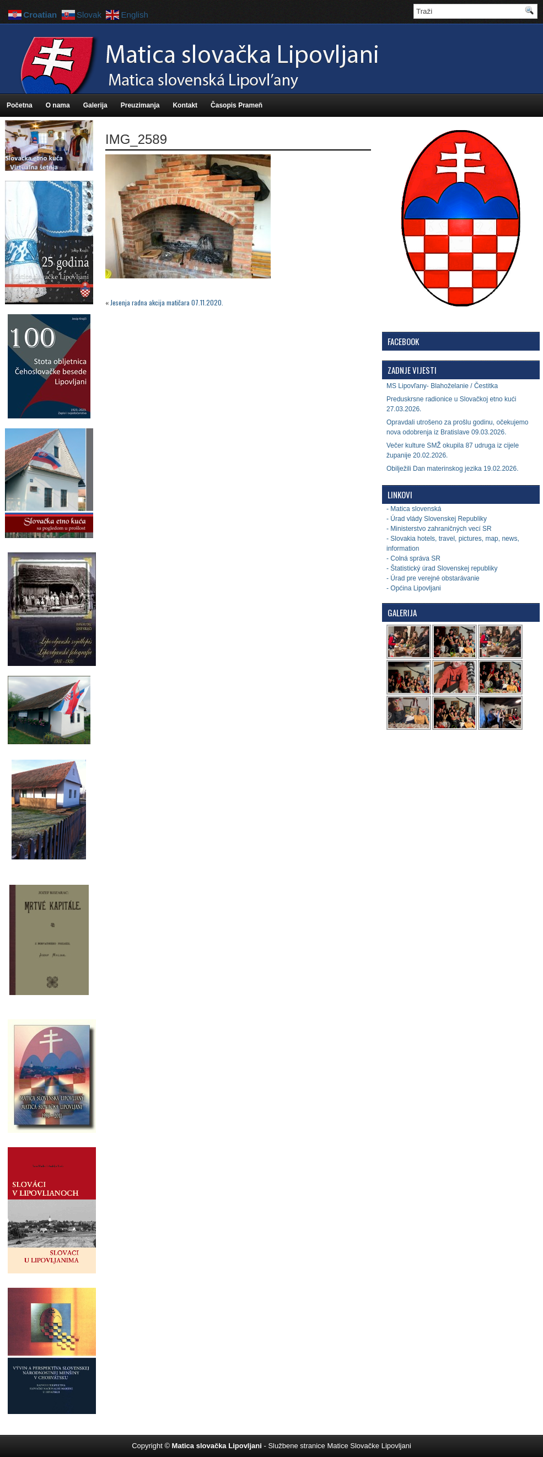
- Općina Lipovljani (413, 588)
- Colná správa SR (413, 558)
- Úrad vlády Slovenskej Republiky (436, 519)
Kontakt (185, 105)
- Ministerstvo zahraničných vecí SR (439, 529)
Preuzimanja (140, 105)
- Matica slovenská (413, 509)
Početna (20, 105)
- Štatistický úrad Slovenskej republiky (441, 568)
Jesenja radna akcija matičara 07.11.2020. (166, 302)
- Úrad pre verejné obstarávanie (433, 578)
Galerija (95, 105)
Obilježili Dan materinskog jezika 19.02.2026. (452, 468)
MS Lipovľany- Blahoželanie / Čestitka (442, 386)
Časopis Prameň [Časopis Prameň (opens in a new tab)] (236, 105)
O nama (58, 105)
